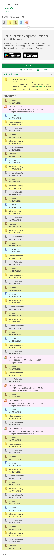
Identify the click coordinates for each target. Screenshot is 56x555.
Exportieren (45, 70)
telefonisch (40, 87)
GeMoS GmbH (13, 554)
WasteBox (30, 554)
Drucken (26, 70)
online (29, 87)
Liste (28, 65)
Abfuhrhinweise (11, 74)
